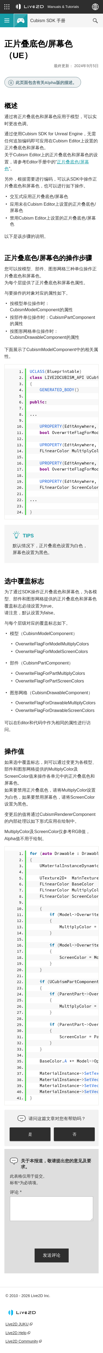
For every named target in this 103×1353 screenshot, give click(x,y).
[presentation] (51, 1233)
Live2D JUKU (17, 1324)
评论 (16, 1192)
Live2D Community (21, 1341)
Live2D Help (15, 1333)
